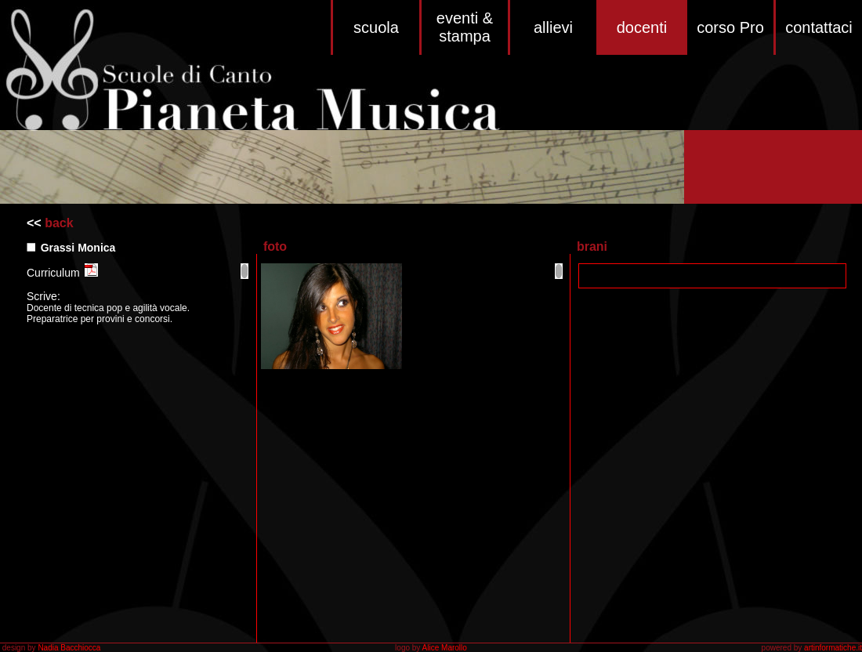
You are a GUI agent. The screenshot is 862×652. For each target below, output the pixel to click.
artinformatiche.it (833, 647)
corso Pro (730, 27)
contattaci (819, 27)
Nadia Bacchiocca (69, 647)
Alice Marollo (444, 647)
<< (34, 223)
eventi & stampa (464, 27)
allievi (553, 27)
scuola (376, 27)
